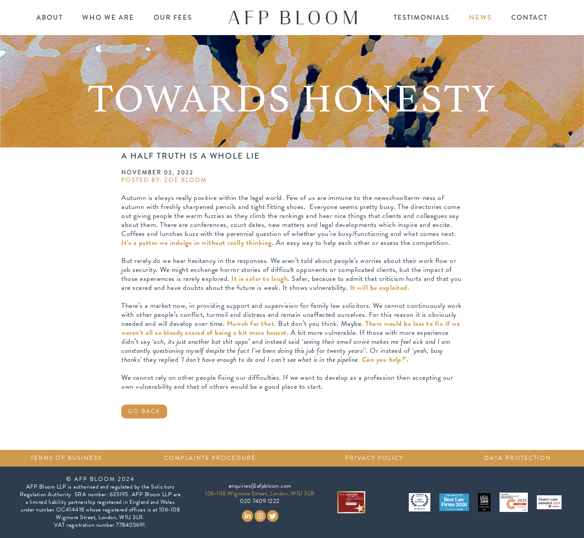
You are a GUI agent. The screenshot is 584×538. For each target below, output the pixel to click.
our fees (173, 17)
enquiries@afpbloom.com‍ (260, 485)
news (480, 17)
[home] (293, 17)
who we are (108, 17)
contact (529, 17)
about (49, 17)
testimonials (422, 17)
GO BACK (144, 411)
